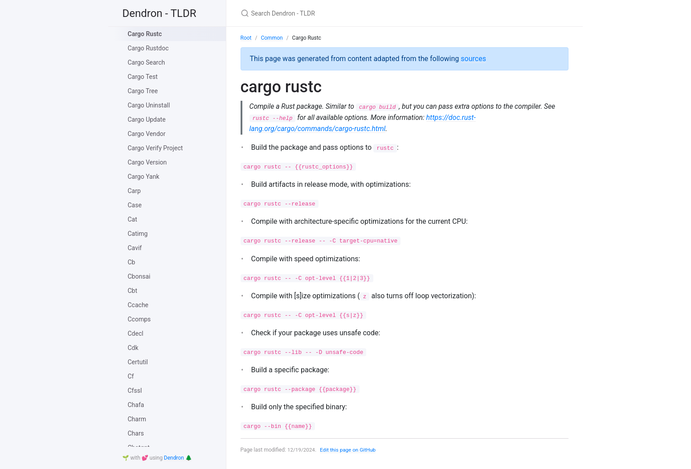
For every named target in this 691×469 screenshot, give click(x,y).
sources (473, 58)
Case (135, 205)
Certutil (138, 362)
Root (246, 38)
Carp (134, 190)
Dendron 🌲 (178, 458)
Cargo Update (147, 119)
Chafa (136, 404)
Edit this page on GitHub (349, 450)
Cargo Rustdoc (148, 48)
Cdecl (135, 333)
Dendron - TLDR (159, 13)
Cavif (135, 247)
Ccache (138, 305)
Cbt (133, 290)
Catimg (138, 233)
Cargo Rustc (145, 33)
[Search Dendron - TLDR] (345, 13)
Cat (132, 219)
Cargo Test (143, 76)
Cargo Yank (143, 176)
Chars (136, 433)
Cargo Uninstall (149, 105)
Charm (137, 419)
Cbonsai (139, 276)
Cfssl (135, 390)
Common (271, 38)
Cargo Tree (143, 91)
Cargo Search (146, 62)
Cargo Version (147, 162)
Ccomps (139, 319)
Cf (131, 376)
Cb (131, 262)
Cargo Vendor (147, 133)
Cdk (133, 347)
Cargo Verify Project (155, 148)
